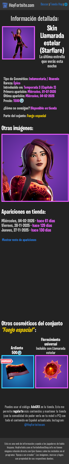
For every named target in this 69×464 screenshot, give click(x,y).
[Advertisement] (34, 280)
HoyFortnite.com (21, 5)
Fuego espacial (36, 116)
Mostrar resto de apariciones (19, 240)
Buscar (44, 4)
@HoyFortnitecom (34, 424)
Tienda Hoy (56, 4)
